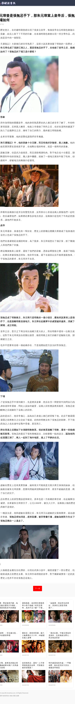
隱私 (14, 696)
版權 (17, 696)
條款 (11, 696)
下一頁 (37, 588)
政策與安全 (6, 696)
